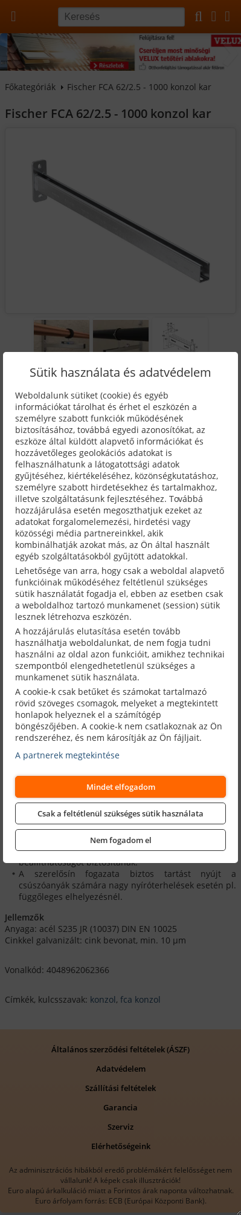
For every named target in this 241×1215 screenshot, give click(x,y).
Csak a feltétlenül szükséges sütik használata (120, 813)
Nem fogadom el (121, 840)
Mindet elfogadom (120, 786)
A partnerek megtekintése (67, 755)
